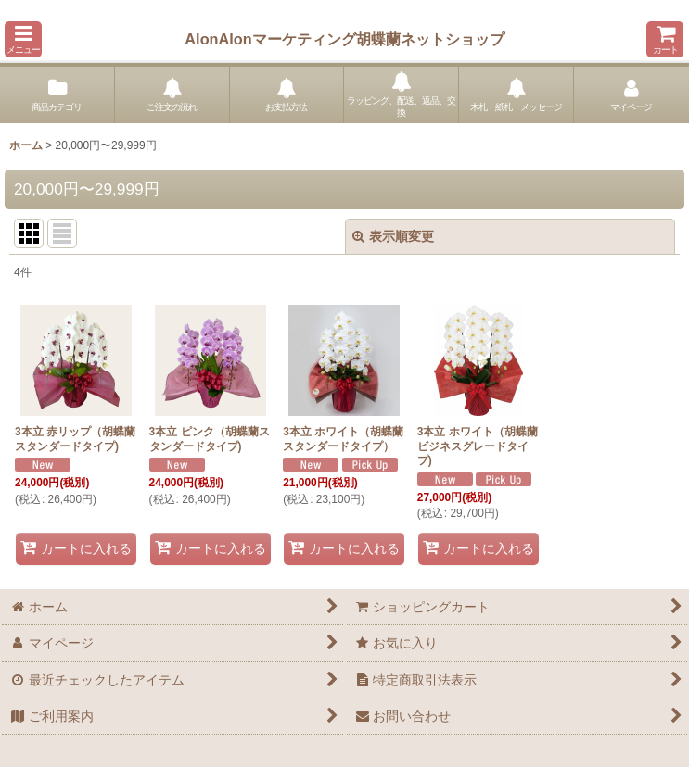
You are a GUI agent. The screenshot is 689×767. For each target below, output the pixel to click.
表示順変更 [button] (393, 236)
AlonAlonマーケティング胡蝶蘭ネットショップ (344, 39)
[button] (23, 39)
